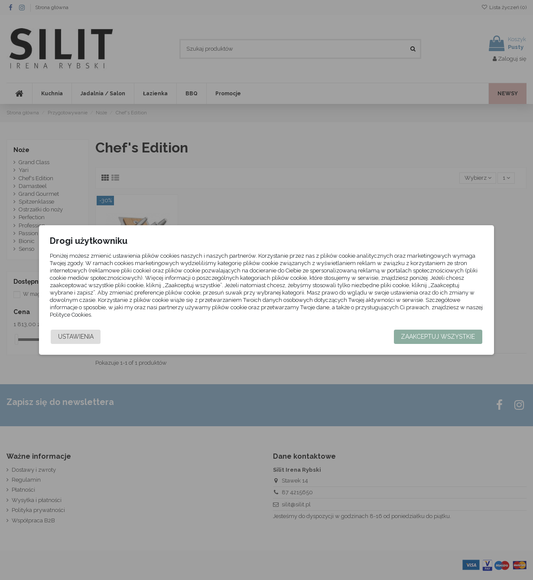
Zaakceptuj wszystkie (422, 336)
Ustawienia (91, 336)
